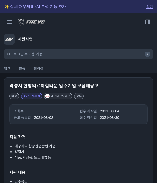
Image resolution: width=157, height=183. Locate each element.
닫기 (149, 7)
